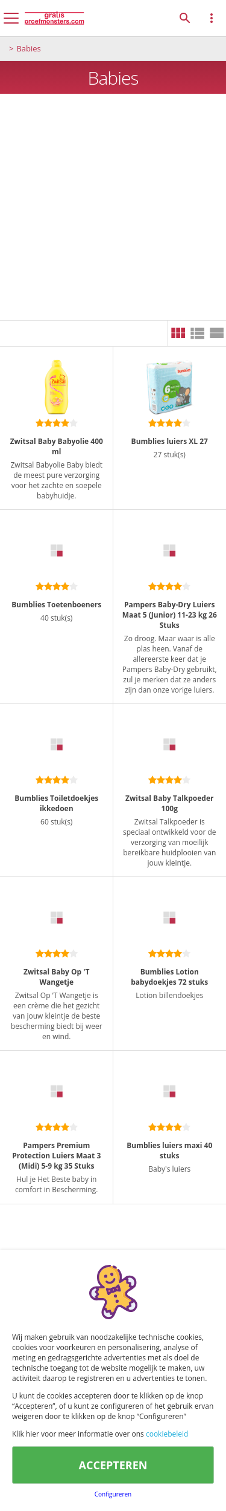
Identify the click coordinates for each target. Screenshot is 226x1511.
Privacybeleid (154, 1489)
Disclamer (53, 1489)
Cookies (100, 1489)
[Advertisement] (113, 207)
